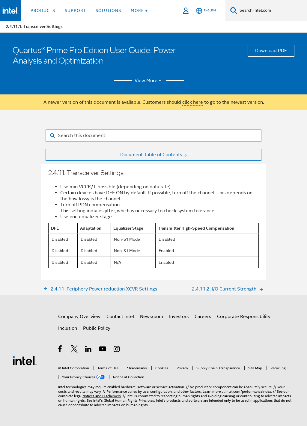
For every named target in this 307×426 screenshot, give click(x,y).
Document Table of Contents (151, 155)
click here (192, 102)
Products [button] (43, 10)
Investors (179, 317)
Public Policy (96, 328)
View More (149, 81)
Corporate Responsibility (243, 317)
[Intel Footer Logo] (25, 360)
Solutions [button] (108, 10)
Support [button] (75, 10)
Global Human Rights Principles (129, 400)
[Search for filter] (153, 136)
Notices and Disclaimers (101, 396)
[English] (206, 10)
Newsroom (151, 317)
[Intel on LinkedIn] (88, 349)
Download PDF (271, 51)
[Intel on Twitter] (74, 349)
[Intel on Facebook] (60, 349)
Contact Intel (120, 317)
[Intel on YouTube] (103, 349)
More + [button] (139, 10)
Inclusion (67, 328)
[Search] (233, 10)
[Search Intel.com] (272, 10)
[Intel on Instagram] (117, 349)
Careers (203, 317)
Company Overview (79, 317)
